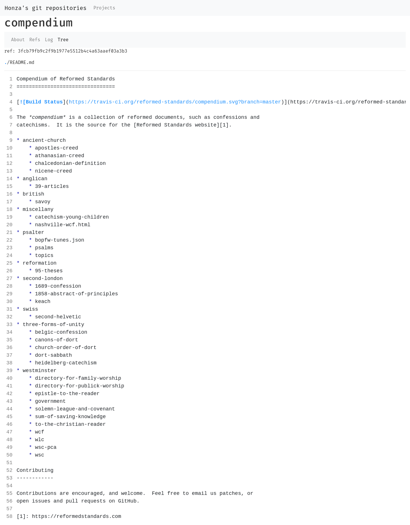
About (18, 40)
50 (9, 455)
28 (9, 286)
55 (9, 493)
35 (9, 340)
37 (9, 355)
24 (9, 255)
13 (9, 171)
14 (9, 179)
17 (9, 202)
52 (9, 470)
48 (9, 440)
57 (9, 509)
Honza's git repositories (46, 8)
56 (9, 501)
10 (9, 148)
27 (9, 278)
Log (49, 40)
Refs (34, 40)
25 (9, 263)
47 (9, 432)
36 (9, 347)
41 (9, 386)
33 (9, 324)
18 (9, 209)
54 (9, 486)
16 (9, 194)
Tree (63, 40)
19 (9, 217)
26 (9, 271)
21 (9, 232)
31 (9, 309)
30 (9, 301)
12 (9, 163)
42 (9, 394)
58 (9, 516)
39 (9, 370)
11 (9, 156)
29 (9, 294)
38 (9, 363)
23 (9, 248)
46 (9, 424)
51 (9, 463)
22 (9, 240)
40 (9, 378)
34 (9, 332)
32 (9, 317)
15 (9, 186)
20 (9, 225)
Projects (104, 8)
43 (9, 401)
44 (9, 409)
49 (9, 447)
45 (9, 417)
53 (9, 478)
